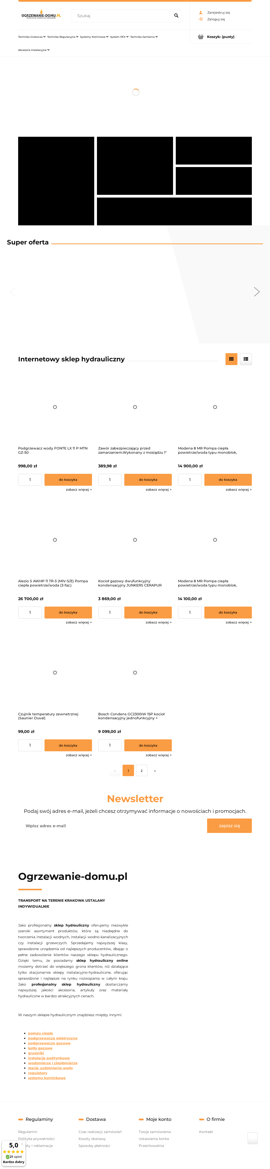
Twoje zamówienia (155, 1132)
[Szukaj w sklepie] (122, 16)
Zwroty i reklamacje (35, 1145)
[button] (79, 489)
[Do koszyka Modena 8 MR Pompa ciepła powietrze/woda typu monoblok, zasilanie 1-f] (228, 613)
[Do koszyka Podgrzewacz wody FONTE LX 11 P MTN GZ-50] (68, 480)
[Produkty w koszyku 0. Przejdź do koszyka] (221, 36)
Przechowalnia (151, 1145)
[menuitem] (31, 37)
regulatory (37, 1073)
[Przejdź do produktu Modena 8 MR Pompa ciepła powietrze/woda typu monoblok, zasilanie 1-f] (215, 540)
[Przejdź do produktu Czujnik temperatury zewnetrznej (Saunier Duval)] (55, 673)
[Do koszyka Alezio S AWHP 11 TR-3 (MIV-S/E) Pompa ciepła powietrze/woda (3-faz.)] (68, 613)
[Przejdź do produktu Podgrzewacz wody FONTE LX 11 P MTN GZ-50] (55, 407)
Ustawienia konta (154, 1138)
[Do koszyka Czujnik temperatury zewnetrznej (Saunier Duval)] (68, 745)
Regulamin (27, 1132)
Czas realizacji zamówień (100, 1132)
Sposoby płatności (94, 1145)
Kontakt (206, 1132)
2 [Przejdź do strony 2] (141, 771)
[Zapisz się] (229, 826)
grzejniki (36, 1053)
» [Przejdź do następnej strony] (155, 771)
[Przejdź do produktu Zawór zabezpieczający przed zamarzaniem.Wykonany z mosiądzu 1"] (135, 407)
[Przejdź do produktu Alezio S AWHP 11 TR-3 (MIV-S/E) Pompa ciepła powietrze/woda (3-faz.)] (55, 540)
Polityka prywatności (36, 1138)
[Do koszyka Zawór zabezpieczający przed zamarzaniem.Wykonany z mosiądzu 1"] (148, 480)
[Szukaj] (176, 16)
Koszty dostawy (92, 1138)
